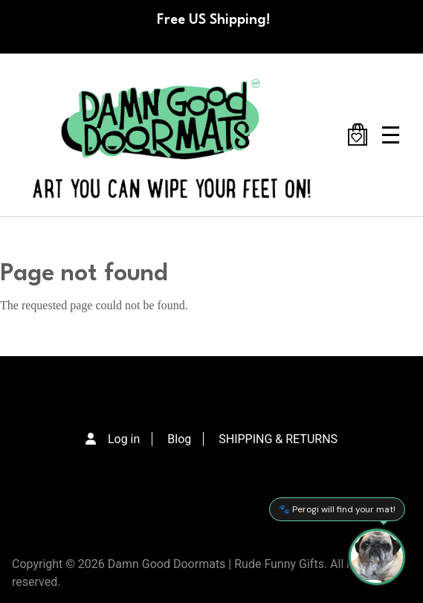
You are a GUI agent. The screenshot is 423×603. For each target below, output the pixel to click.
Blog (179, 439)
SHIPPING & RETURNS (278, 439)
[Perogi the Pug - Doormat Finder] (377, 557)
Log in (124, 439)
